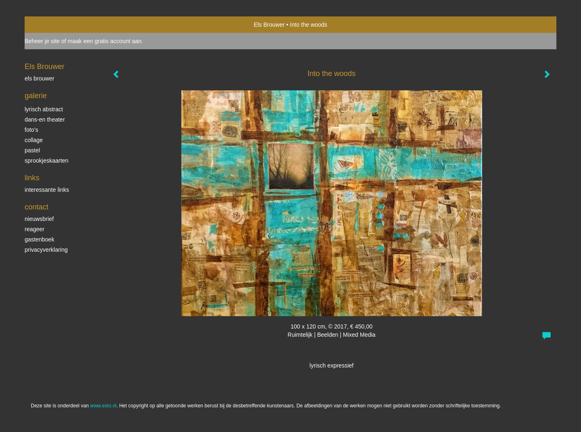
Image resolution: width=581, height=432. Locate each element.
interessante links (47, 189)
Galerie (36, 96)
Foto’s (31, 129)
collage (34, 140)
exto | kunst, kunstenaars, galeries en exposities (48, 24)
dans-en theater (45, 119)
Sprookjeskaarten (47, 160)
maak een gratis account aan (105, 41)
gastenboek (39, 239)
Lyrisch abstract (44, 109)
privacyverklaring (46, 249)
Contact (36, 207)
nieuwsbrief (39, 219)
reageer (34, 229)
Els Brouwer (269, 24)
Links (32, 178)
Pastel (32, 150)
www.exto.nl (103, 406)
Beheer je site (42, 41)
